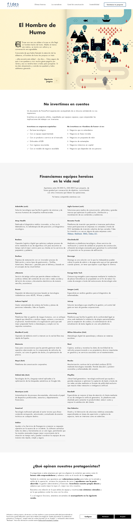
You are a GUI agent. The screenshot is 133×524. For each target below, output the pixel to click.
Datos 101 (93, 234)
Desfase (18, 256)
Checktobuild (73, 239)
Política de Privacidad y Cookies (48, 520)
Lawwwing (72, 313)
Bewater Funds (74, 221)
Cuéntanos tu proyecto (115, 4)
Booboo (18, 239)
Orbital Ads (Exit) (22, 375)
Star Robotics (73, 408)
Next (69, 344)
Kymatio (18, 313)
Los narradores (56, 4)
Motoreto (19, 344)
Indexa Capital (21, 301)
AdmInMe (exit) (21, 206)
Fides (13, 4)
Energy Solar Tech (75, 273)
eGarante (19, 273)
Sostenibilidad (94, 4)
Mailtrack (78, 234)
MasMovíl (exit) (21, 332)
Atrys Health (20, 221)
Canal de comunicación (75, 4)
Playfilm (71, 375)
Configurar (88, 516)
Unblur (18, 422)
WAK (85, 234)
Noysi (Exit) (20, 360)
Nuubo (70, 360)
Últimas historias (40, 4)
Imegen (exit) (73, 289)
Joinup (70, 301)
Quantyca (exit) (21, 391)
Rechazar (105, 516)
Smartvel (19, 408)
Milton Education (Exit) (77, 332)
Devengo (71, 256)
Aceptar (123, 516)
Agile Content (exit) (76, 206)
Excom (18, 289)
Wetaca (70, 234)
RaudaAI (71, 391)
